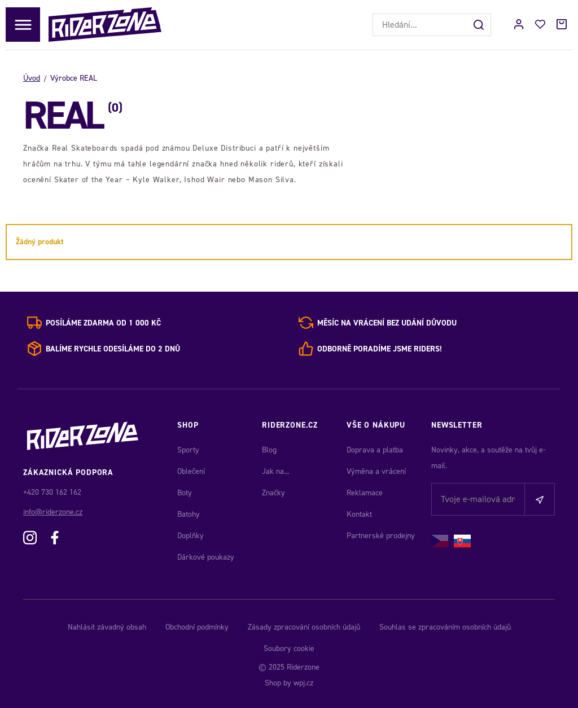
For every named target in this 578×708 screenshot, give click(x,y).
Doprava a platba (375, 450)
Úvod (31, 78)
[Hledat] (480, 25)
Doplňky (190, 535)
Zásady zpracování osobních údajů (304, 627)
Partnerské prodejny (381, 535)
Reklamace (365, 492)
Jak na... (275, 471)
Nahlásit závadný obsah (107, 627)
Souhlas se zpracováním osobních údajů (445, 627)
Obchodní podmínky (197, 627)
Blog (269, 450)
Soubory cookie (289, 648)
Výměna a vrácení (376, 471)
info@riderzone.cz (52, 512)
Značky (273, 492)
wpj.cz (303, 683)
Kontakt (359, 514)
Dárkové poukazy (205, 557)
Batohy (188, 514)
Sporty (188, 450)
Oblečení (191, 471)
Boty (184, 492)
